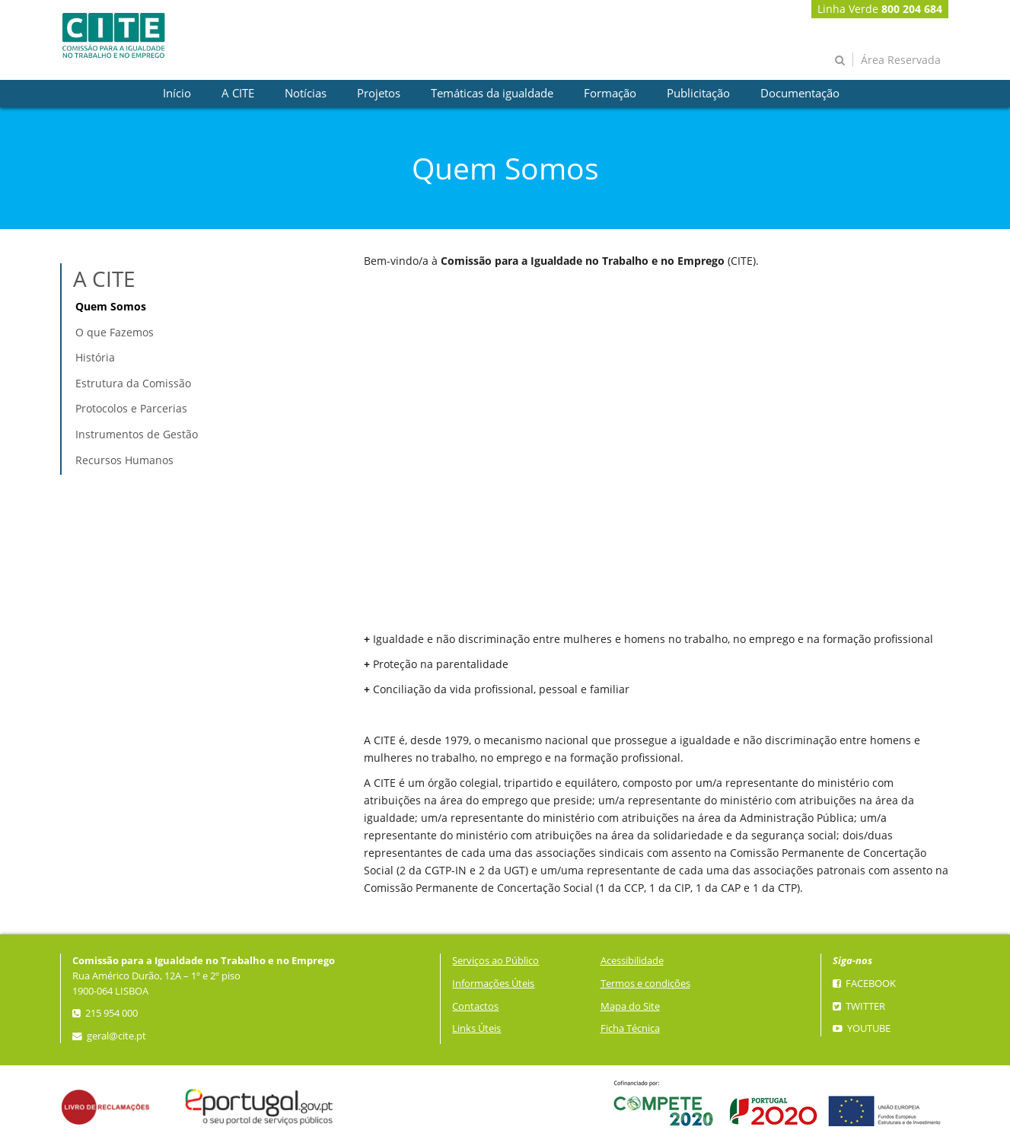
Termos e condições (645, 983)
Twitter (859, 1006)
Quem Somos (110, 306)
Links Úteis (476, 1028)
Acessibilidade (632, 960)
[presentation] (177, 93)
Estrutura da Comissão (133, 383)
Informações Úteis (493, 983)
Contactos (475, 1006)
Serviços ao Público (495, 960)
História (95, 357)
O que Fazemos (114, 332)
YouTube (862, 1028)
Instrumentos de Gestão (136, 434)
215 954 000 (105, 1013)
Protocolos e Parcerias (131, 408)
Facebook (864, 983)
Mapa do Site (630, 1006)
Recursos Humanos (124, 460)
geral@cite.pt (109, 1036)
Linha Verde (879, 9)
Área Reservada (901, 60)
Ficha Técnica (630, 1028)
